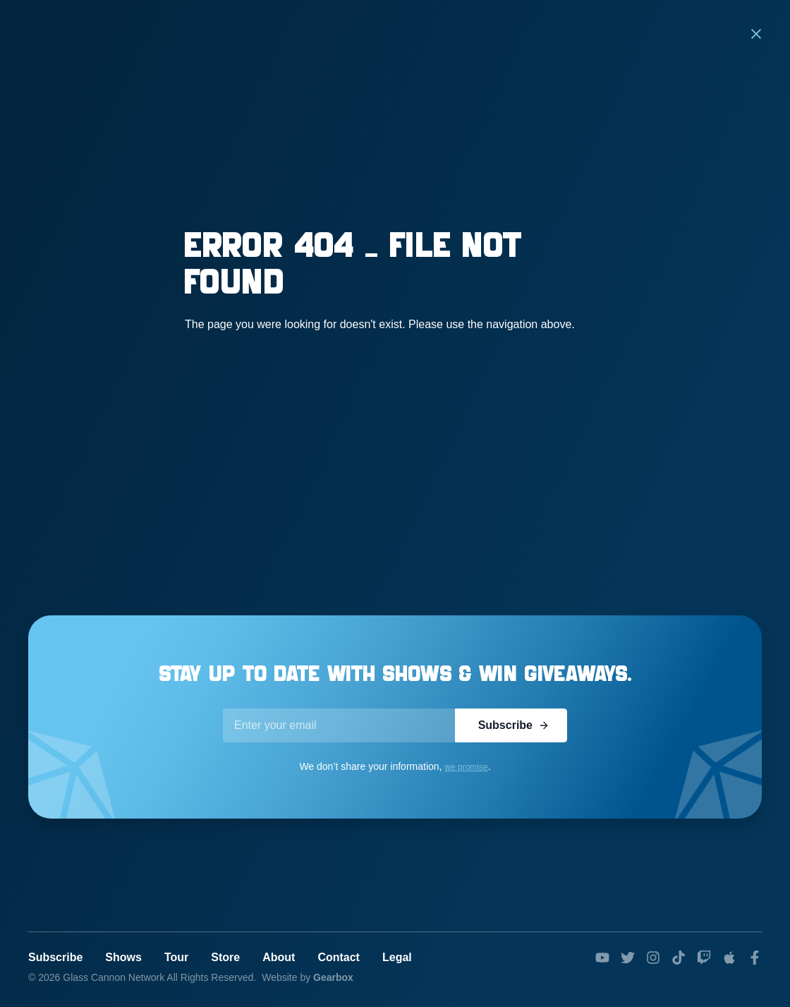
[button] (756, 34)
